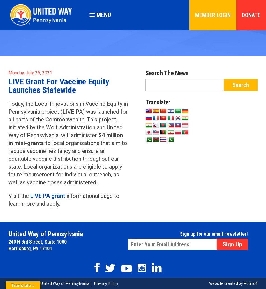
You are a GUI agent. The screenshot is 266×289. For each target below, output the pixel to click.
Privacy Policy (106, 283)
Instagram (142, 267)
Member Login (213, 15)
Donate (251, 15)
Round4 (251, 283)
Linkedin (157, 267)
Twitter (110, 268)
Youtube (126, 268)
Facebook (97, 267)
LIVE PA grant (47, 195)
